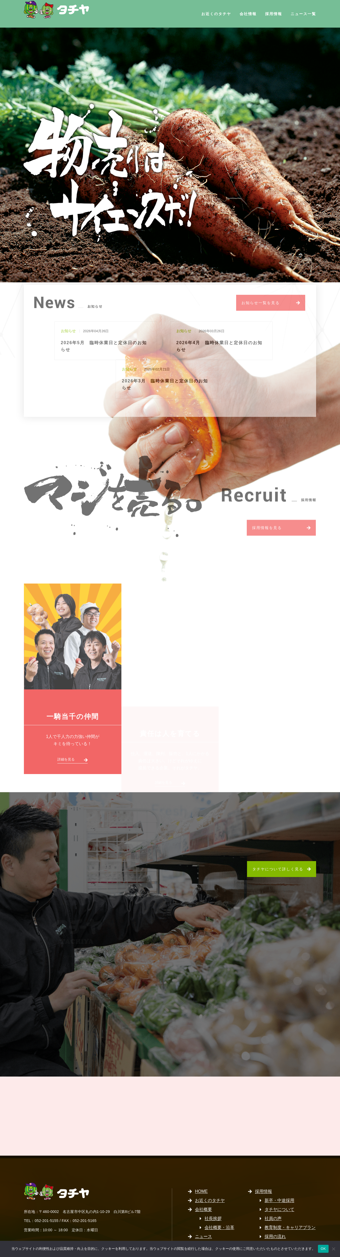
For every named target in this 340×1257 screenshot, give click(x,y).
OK (323, 1249)
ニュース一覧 (303, 14)
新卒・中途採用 (279, 1170)
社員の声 (273, 1188)
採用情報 (273, 14)
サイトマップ (207, 1224)
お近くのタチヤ (216, 14)
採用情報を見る (267, 499)
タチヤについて (279, 1179)
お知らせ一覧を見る (260, 305)
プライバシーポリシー (216, 1215)
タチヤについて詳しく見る (277, 839)
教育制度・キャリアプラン (290, 1197)
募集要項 (273, 1215)
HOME (201, 1161)
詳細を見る (66, 732)
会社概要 (203, 1179)
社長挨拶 (213, 1188)
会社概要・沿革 (219, 1197)
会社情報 (248, 14)
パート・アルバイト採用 (288, 1224)
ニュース (203, 1206)
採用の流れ (275, 1206)
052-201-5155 (46, 1190)
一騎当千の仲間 (72, 689)
